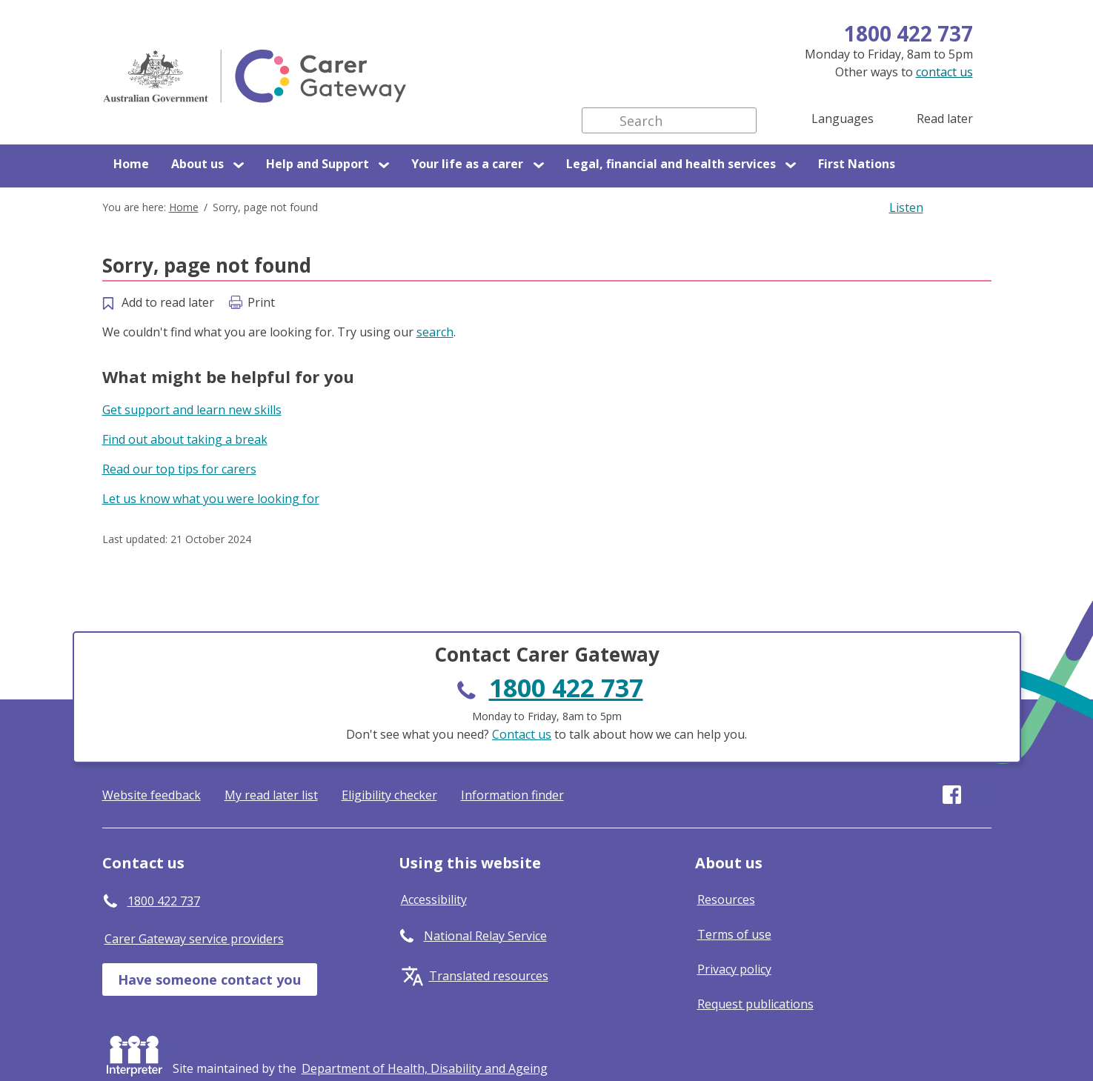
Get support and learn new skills (192, 410)
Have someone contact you (209, 979)
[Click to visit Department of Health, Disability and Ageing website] (424, 1068)
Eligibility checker (389, 795)
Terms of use (734, 934)
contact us (944, 72)
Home (131, 164)
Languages (842, 118)
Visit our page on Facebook (952, 794)
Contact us (521, 734)
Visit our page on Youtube (982, 794)
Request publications (755, 1004)
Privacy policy (734, 969)
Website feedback (151, 795)
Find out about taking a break (185, 439)
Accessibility (434, 899)
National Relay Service (485, 936)
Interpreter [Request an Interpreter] (137, 1053)
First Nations (856, 164)
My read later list (271, 795)
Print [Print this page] (261, 302)
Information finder (512, 795)
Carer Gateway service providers (194, 939)
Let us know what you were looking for (210, 498)
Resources (726, 899)
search (435, 332)
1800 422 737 (908, 33)
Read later (945, 118)
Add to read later (168, 302)
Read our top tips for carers (179, 469)
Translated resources (488, 976)
